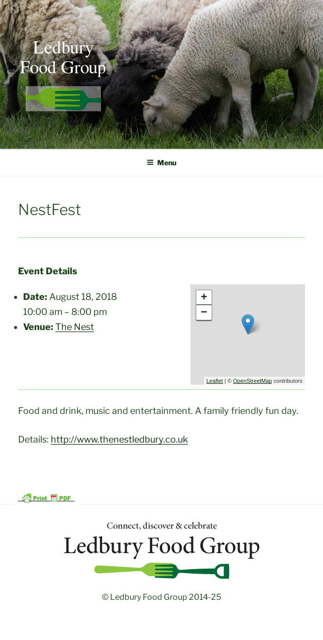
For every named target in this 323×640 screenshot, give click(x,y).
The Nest (74, 327)
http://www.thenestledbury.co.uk (119, 439)
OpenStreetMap (252, 381)
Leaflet (214, 381)
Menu (161, 162)
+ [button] (204, 297)
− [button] (204, 313)
